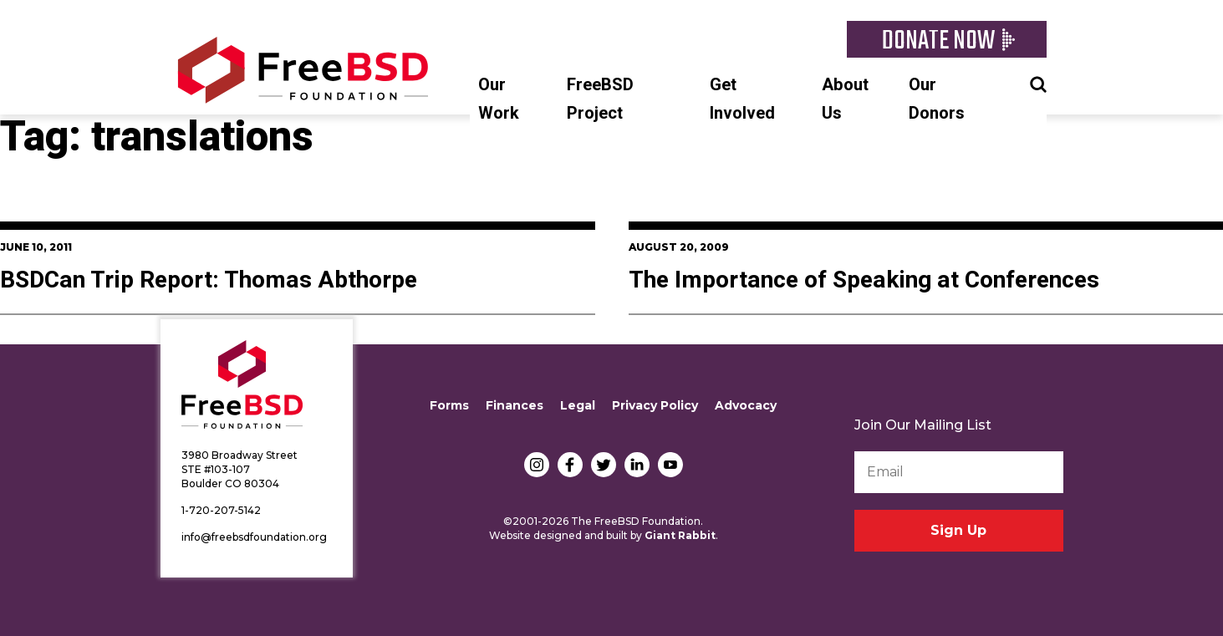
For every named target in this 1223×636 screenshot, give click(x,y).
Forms (449, 405)
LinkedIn (637, 464)
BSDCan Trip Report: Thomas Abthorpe (208, 280)
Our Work (498, 99)
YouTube (670, 464)
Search (1038, 83)
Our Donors (937, 99)
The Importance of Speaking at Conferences (864, 280)
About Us (845, 99)
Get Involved (742, 99)
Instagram (536, 464)
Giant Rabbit (680, 535)
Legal (577, 405)
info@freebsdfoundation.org (254, 537)
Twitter (603, 464)
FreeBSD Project (600, 99)
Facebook (570, 464)
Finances (514, 405)
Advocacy (746, 405)
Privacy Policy (655, 405)
